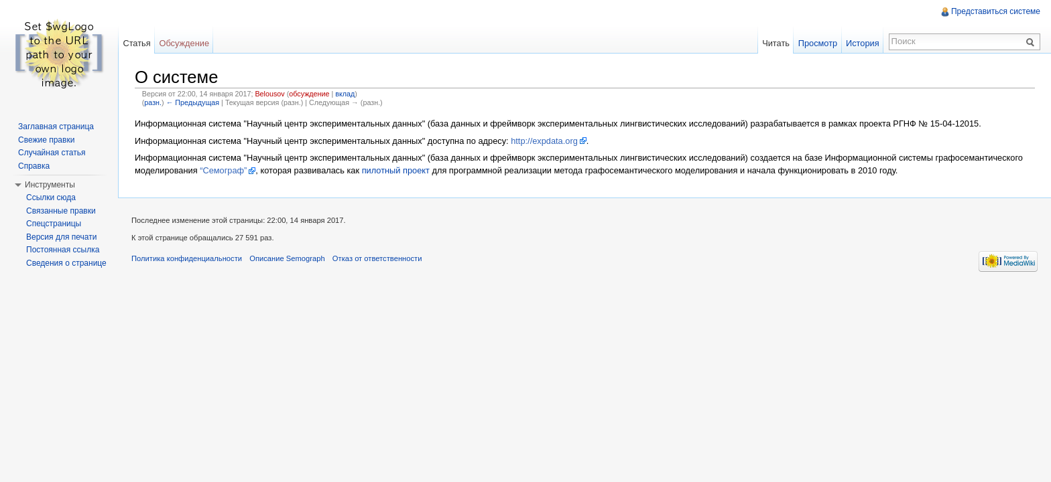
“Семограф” (223, 170)
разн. (153, 102)
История (862, 43)
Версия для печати (61, 237)
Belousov (269, 94)
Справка (34, 166)
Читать (776, 43)
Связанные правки (61, 211)
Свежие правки (46, 140)
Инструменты (50, 184)
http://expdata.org (544, 141)
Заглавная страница (56, 126)
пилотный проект (396, 170)
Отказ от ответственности (377, 258)
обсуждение (309, 94)
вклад (345, 94)
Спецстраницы (53, 223)
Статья (136, 43)
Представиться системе (995, 11)
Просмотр (817, 43)
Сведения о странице (66, 263)
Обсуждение (184, 43)
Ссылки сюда (51, 197)
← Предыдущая (192, 102)
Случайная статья (51, 152)
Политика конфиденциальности (186, 258)
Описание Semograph (286, 258)
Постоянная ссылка (62, 249)
